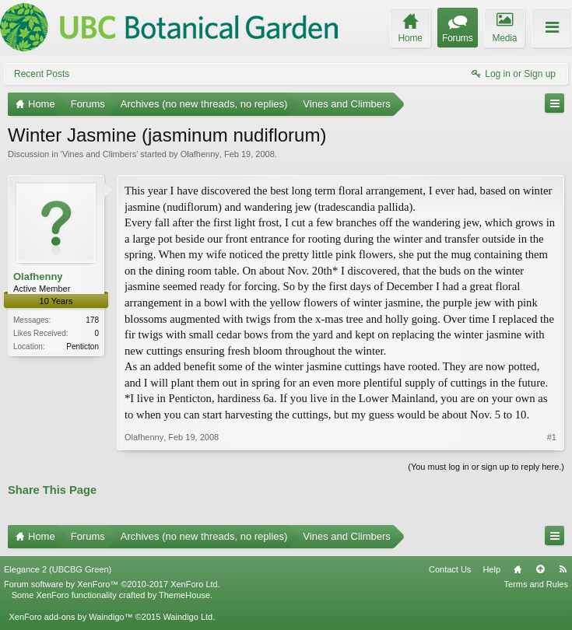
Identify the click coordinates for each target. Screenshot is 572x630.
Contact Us (450, 569)
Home (517, 569)
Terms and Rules (536, 584)
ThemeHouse (184, 595)
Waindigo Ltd (187, 616)
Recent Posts (41, 73)
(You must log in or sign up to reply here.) (486, 466)
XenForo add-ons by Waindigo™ (70, 616)
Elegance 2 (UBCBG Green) (57, 569)
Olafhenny (200, 154)
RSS (562, 569)
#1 (551, 437)
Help (491, 569)
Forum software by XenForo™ (112, 584)
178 (92, 320)
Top (540, 569)
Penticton (82, 346)
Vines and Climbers (99, 154)
